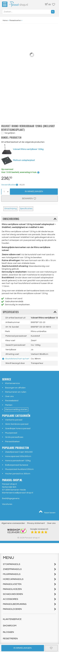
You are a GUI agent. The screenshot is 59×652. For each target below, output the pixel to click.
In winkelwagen (23, 648)
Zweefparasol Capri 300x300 (19, 452)
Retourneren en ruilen (15, 392)
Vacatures (7, 504)
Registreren (10, 638)
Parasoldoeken (12, 442)
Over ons (9, 396)
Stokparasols (29, 564)
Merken (8, 405)
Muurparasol (11, 433)
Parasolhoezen (29, 589)
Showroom (9, 626)
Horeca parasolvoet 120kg (18, 461)
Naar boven (47, 512)
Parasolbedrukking (29, 604)
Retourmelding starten (16, 409)
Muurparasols (29, 574)
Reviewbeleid (11, 401)
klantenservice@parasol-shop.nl (17, 493)
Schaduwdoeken (29, 594)
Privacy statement (36, 523)
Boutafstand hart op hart (17, 359)
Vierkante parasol (13, 420)
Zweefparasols (29, 569)
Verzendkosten (9, 185)
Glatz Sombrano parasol (16, 424)
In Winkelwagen (34, 191)
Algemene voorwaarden (13, 523)
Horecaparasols (29, 579)
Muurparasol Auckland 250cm (19, 469)
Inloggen (8, 632)
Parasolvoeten (29, 584)
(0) (48, 4)
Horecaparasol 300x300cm (18, 456)
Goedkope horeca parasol (17, 428)
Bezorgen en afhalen (15, 388)
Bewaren (29, 198)
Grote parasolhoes (14, 437)
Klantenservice (12, 383)
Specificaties (26, 209)
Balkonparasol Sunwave (16, 465)
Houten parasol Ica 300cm (17, 474)
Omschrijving (10, 209)
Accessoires (29, 599)
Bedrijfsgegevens (10, 498)
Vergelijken (9, 133)
